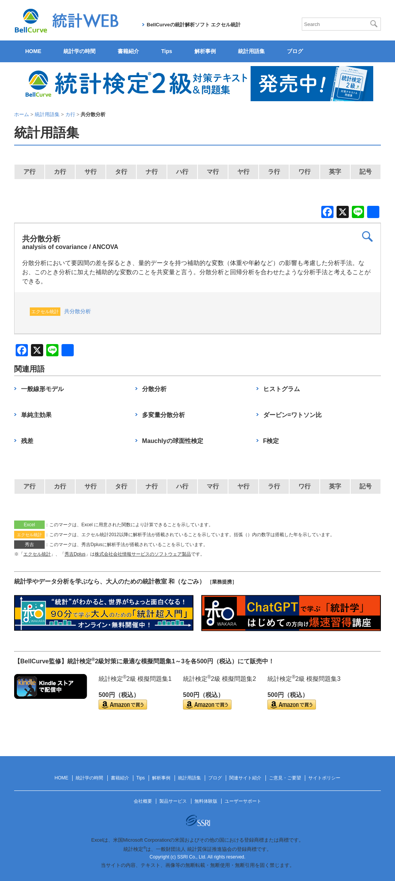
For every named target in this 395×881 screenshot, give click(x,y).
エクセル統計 (37, 554)
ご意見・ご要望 (285, 778)
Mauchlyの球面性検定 (172, 441)
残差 (27, 441)
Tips (166, 51)
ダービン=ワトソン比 (292, 415)
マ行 (213, 171)
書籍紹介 (128, 51)
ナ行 (152, 171)
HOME (33, 51)
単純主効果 (36, 415)
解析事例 (205, 51)
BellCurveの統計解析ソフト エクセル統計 (194, 24)
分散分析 (154, 389)
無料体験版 (205, 801)
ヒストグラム (281, 389)
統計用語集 (251, 51)
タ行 (121, 171)
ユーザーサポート (243, 801)
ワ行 (304, 171)
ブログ (295, 51)
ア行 (29, 171)
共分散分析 (77, 311)
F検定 (271, 441)
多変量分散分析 (163, 415)
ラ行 (274, 171)
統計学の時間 (79, 51)
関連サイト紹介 (245, 778)
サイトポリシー (324, 778)
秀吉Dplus (75, 554)
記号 (365, 171)
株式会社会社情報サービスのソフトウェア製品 (143, 554)
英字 (335, 171)
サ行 (90, 171)
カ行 (60, 171)
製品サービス (173, 801)
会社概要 (143, 801)
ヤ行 (243, 171)
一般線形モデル (42, 389)
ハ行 (182, 171)
